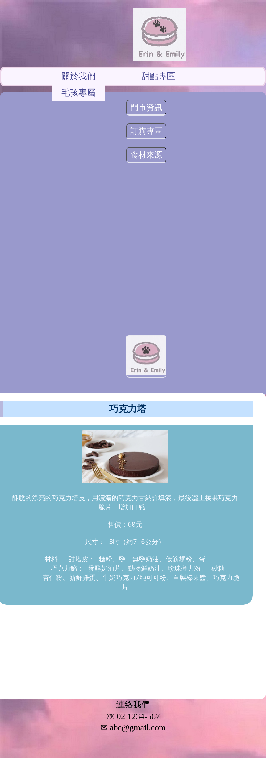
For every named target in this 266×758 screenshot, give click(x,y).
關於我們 (78, 75)
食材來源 (146, 154)
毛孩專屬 (78, 92)
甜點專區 (158, 75)
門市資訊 (146, 107)
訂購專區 (146, 130)
